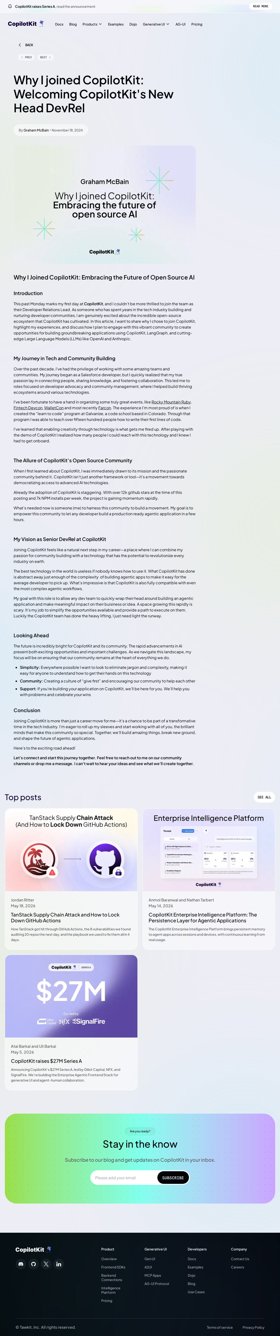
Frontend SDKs (113, 1267)
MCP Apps (152, 1275)
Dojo (133, 24)
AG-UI (181, 24)
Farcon (104, 407)
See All (264, 797)
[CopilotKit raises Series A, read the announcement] (140, 6)
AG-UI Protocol (156, 1283)
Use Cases (196, 1292)
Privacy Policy (253, 1327)
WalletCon (54, 407)
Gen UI (149, 1259)
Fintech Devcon (28, 407)
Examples (116, 24)
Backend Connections (111, 1277)
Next (45, 57)
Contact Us (240, 1259)
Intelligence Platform (110, 1290)
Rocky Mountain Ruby (171, 401)
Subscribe (166, 1178)
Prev (26, 57)
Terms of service (220, 1327)
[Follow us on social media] (21, 1264)
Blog (73, 24)
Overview (109, 1259)
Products (92, 24)
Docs (59, 24)
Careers (237, 1267)
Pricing (196, 24)
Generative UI (156, 24)
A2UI (148, 1267)
